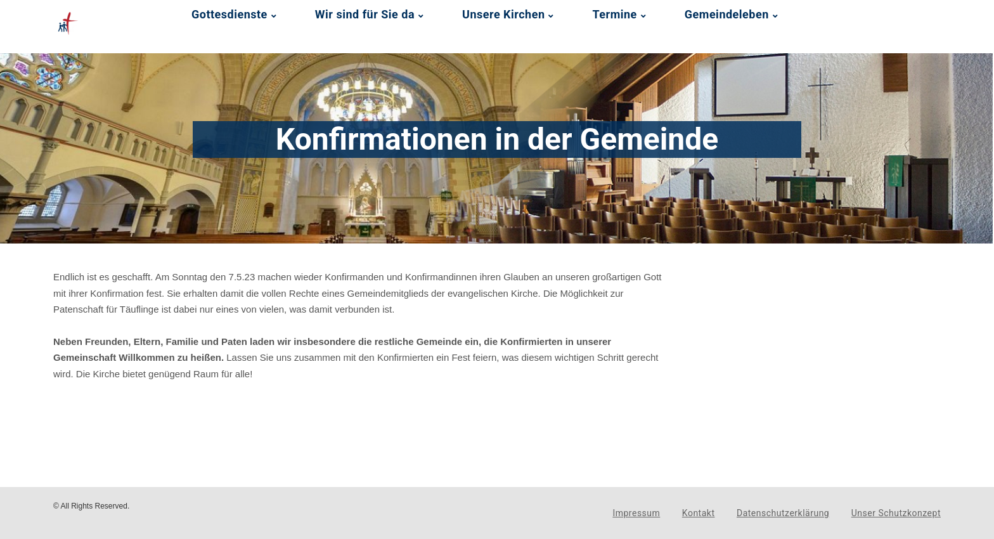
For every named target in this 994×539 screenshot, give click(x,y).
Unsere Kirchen (503, 14)
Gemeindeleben (727, 14)
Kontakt (698, 513)
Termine (614, 14)
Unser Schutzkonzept (896, 513)
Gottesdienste (229, 14)
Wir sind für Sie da (365, 14)
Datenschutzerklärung (783, 513)
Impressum (636, 513)
